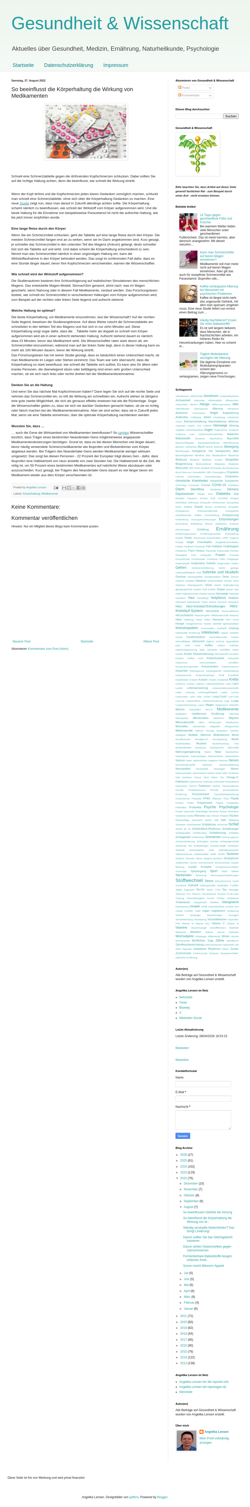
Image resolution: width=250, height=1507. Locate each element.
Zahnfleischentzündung (190, 944)
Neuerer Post (22, 641)
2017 (184, 1339)
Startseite (23, 65)
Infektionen (210, 632)
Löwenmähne (193, 700)
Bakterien (233, 434)
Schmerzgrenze (230, 837)
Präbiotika (181, 807)
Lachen (190, 683)
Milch (201, 722)
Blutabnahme (219, 455)
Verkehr (180, 915)
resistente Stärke (185, 815)
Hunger (180, 623)
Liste (199, 696)
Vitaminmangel (199, 927)
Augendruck (220, 429)
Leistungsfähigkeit (207, 692)
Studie (24, 203)
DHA (210, 494)
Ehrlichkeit (181, 502)
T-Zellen (234, 885)
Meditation (181, 713)
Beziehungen (183, 451)
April (187, 1291)
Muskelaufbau (183, 743)
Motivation (222, 730)
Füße (222, 559)
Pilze (226, 798)
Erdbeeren (221, 523)
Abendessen (182, 396)
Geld (198, 572)
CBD (208, 472)
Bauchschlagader (185, 442)
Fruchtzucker (198, 559)
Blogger (162, 1497)
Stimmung (200, 875)
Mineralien (182, 726)
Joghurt (210, 641)
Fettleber (217, 546)
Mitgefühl (215, 726)
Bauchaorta (216, 438)
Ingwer (224, 632)
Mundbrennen (183, 739)
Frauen (220, 555)
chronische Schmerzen (224, 480)
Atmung (234, 425)
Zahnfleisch (232, 940)
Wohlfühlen (198, 940)
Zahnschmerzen (213, 944)
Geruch (235, 576)
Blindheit (199, 455)
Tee (224, 889)
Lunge (235, 700)
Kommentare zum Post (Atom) (48, 649)
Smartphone (231, 858)
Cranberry (233, 485)
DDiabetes (215, 489)
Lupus (201, 705)
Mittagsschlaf (231, 726)
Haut (191, 598)
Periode (214, 790)
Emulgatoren (182, 510)
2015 (184, 1351)
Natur (189, 760)
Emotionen (220, 506)
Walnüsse (181, 932)
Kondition (234, 662)
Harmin (211, 593)
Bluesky (184, 1007)
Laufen (179, 688)
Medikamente (50, 493)
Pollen (190, 802)
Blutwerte (234, 464)
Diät (236, 493)
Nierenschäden (184, 773)
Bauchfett (233, 438)
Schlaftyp (234, 832)
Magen (210, 704)
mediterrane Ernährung (208, 713)
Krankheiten (182, 679)
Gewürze (200, 580)
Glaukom (180, 585)
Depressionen (185, 494)
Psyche (210, 807)
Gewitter (189, 580)
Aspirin (191, 425)
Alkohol (193, 404)
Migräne (234, 717)
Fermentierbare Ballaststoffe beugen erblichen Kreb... (207, 1257)
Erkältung (203, 529)
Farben (179, 546)
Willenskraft (214, 936)
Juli (186, 1273)
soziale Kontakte (200, 866)
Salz (223, 819)
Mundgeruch (201, 739)
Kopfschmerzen (230, 666)
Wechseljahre (185, 936)
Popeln (219, 802)
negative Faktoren (218, 760)
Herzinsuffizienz (230, 611)
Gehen (235, 563)
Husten (207, 623)
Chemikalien (194, 476)
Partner (216, 786)
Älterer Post (151, 641)
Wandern (195, 931)
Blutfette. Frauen (212, 459)
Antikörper (196, 417)
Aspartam (181, 425)
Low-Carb (233, 696)
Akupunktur (182, 404)
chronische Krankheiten (192, 480)
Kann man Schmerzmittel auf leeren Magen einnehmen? (217, 256)
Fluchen (234, 550)
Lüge (226, 700)
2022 (184, 1178)
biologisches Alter (227, 450)
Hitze (179, 619)
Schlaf (234, 824)
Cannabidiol (198, 472)
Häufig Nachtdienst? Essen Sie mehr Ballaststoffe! (218, 322)
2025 (184, 1160)
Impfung (234, 628)
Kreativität (222, 679)
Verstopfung (200, 919)
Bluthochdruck (203, 464)
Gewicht (180, 580)
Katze (235, 649)
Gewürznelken (215, 580)
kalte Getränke (208, 649)
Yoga (210, 940)
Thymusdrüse (209, 894)
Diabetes (223, 494)
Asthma (207, 425)
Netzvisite (185, 997)
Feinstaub (199, 546)
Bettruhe (218, 446)
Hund (236, 619)
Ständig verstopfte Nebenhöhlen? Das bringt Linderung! (208, 1229)
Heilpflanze (218, 598)
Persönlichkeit (200, 794)
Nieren (235, 768)
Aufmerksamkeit (194, 429)
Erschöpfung (232, 533)
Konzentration (210, 666)
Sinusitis (190, 858)
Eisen (179, 506)
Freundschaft (183, 559)
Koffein (191, 658)
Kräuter (203, 679)
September (191, 1201)
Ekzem (208, 506)
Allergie (204, 404)
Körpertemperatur (205, 675)
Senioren (233, 854)
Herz (179, 606)
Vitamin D (233, 923)
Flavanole (211, 550)
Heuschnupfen (202, 615)
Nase (218, 751)
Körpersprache (183, 675)
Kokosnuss (181, 662)
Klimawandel (221, 654)
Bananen (200, 438)
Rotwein (224, 815)
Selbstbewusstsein (229, 850)
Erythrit (179, 537)
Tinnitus (221, 894)
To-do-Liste (233, 894)
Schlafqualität (183, 832)
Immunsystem (187, 628)
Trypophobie (200, 902)
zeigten (123, 433)
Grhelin (212, 589)
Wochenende (183, 940)
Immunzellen (208, 628)
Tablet (179, 889)
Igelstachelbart (231, 623)
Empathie (233, 506)
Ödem (214, 777)
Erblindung (196, 523)
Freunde (234, 555)
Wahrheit (234, 927)
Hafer (178, 593)
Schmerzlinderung (185, 841)
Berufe (209, 446)
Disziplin (180, 498)
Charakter (233, 472)
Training (180, 898)
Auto (191, 434)
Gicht (236, 580)
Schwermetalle (218, 845)
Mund (235, 734)
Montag (210, 730)
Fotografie (205, 555)
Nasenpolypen (198, 756)
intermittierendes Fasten (224, 637)
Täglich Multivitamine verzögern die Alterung (215, 355)
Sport (213, 871)
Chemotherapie (213, 476)
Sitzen (199, 858)
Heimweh (181, 602)
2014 (184, 1357)
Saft (216, 820)
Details (201, 494)
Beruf (201, 446)
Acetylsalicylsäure (229, 396)
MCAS (208, 709)
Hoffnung (189, 619)
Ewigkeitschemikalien (227, 542)
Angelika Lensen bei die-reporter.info (204, 1382)
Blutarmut (233, 455)
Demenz (233, 489)
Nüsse (197, 777)
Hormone (217, 619)
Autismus (180, 434)
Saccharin (197, 820)
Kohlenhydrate (215, 658)
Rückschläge (182, 820)
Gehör (222, 568)
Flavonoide (223, 550)
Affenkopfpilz (215, 400)
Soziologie (181, 871)
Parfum (193, 786)
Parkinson (204, 785)
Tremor (211, 898)
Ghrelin (228, 580)
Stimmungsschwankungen (224, 875)
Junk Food (192, 645)
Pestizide (197, 798)
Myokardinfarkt (183, 747)
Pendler (180, 790)
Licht (192, 696)
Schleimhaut (198, 837)
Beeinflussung (231, 442)
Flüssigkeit (181, 555)
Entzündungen (229, 519)
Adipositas (199, 400)
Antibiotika (182, 417)
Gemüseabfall (195, 576)
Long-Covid (219, 696)
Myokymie (200, 747)
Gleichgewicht (195, 585)
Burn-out (186, 472)
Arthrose (233, 421)
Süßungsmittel (207, 885)
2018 (184, 1333)
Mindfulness (232, 722)
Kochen (180, 658)
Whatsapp (200, 936)
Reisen (223, 811)
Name (207, 751)
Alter (235, 404)
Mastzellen (195, 709)
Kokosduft (233, 658)
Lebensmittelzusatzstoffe (225, 688)
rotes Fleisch (212, 815)
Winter (226, 936)
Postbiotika (233, 802)
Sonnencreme (205, 862)
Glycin (217, 585)
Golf (205, 589)
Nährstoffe (233, 747)
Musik (235, 739)
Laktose (200, 683)
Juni (187, 1279)
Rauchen (213, 811)
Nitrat (218, 773)
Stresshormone (223, 881)
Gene (225, 576)
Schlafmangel (230, 828)
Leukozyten (182, 696)
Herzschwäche (184, 615)
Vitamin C (218, 923)
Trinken (221, 898)
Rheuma (199, 815)
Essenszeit (199, 537)
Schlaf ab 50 (183, 828)
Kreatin (212, 679)
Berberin (180, 446)
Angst (214, 413)
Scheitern (181, 824)
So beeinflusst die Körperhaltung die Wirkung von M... (207, 1219)
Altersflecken (182, 408)
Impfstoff (222, 628)
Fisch (191, 550)
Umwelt (195, 906)
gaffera (134, 1497)
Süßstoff (193, 885)
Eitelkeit (188, 506)
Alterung (218, 408)
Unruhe (229, 906)
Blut (208, 455)
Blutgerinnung (184, 463)
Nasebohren (232, 751)
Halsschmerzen (190, 593)
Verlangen (195, 915)
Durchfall (223, 498)
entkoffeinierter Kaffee (189, 515)
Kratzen (193, 679)
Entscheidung (212, 515)
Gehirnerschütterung (203, 568)
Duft (213, 498)
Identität (217, 623)
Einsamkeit (233, 502)
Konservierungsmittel (187, 666)
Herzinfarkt (212, 610)
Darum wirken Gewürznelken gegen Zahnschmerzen (207, 1248)
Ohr (222, 777)
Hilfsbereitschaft (219, 615)
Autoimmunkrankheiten (210, 434)
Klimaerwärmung (203, 653)
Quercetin (189, 811)
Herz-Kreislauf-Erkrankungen (206, 606)
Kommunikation (207, 662)
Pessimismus (183, 798)
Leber (179, 692)
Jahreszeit (198, 641)
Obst (206, 777)
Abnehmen (211, 396)
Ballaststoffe (183, 438)
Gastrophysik (183, 563)
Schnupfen (202, 841)
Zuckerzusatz (200, 953)
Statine (235, 871)
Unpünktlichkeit (216, 906)
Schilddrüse (209, 824)
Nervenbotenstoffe (185, 764)
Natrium (180, 760)
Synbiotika (222, 885)
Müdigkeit (181, 735)
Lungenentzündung (186, 705)
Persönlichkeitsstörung (226, 794)
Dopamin (192, 498)
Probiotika (195, 807)
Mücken (234, 730)
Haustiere (181, 598)
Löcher (207, 696)
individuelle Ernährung (188, 632)
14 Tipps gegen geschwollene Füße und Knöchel (216, 218)
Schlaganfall (183, 837)
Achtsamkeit (183, 400)
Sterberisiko (183, 875)
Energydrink (232, 510)
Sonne (193, 862)
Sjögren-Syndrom (213, 858)
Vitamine (181, 927)
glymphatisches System (188, 589)
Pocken (180, 802)
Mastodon (182, 1048)
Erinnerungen (183, 529)
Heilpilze (233, 597)
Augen (208, 430)
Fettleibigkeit (231, 546)
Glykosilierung (231, 585)
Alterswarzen (201, 408)
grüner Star (232, 589)
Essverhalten (214, 537)
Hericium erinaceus (228, 602)
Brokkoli (205, 468)
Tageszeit (189, 889)
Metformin (218, 718)
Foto (193, 555)
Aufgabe (180, 429)
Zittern (225, 949)
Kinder (188, 653)
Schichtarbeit (194, 824)
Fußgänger (233, 559)
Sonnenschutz (222, 862)
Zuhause (213, 953)
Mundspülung (220, 739)
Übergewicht (230, 902)
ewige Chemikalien (199, 542)
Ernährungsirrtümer (186, 533)
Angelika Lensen (217, 1432)
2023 (184, 1172)
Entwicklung (182, 519)
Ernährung (227, 528)
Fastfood (188, 546)
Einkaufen (205, 502)
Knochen (234, 654)
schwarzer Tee (184, 845)
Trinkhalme (233, 898)
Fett (208, 546)
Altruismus (233, 408)
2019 (184, 1328)
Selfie (213, 854)
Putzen (179, 811)
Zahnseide (228, 944)
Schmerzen (213, 837)
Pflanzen (216, 798)
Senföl (221, 854)
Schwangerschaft (229, 841)
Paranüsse (181, 786)
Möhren (199, 730)
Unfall (204, 906)
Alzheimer (182, 412)
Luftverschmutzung (212, 700)
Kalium (221, 645)
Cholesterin (232, 476)
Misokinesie (199, 726)
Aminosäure (198, 413)
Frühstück (212, 559)
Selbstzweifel (201, 854)
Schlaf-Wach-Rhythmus (206, 828)
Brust (178, 472)
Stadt (224, 871)
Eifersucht (193, 502)
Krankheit (233, 675)
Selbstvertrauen (184, 854)
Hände (203, 593)
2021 (184, 1316)
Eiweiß (198, 506)
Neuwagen (219, 768)
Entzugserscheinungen (203, 519)
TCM (217, 889)
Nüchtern (187, 777)
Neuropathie (183, 768)
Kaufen (179, 654)
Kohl (200, 658)
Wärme (209, 932)
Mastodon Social (190, 1018)
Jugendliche (232, 641)
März (187, 1297)
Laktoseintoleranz (215, 683)
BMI (191, 468)
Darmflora (197, 489)
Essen (188, 537)
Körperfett (181, 670)
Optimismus (195, 781)
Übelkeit (214, 902)
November (191, 1189)
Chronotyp (181, 485)
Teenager (234, 889)
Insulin (179, 637)
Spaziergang (198, 871)
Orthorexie (218, 781)
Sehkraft (180, 850)
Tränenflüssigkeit (195, 898)
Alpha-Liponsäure (221, 404)
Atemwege (220, 425)
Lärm (235, 683)
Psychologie (229, 807)
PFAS (206, 798)
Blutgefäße (232, 459)
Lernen (235, 692)
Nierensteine (199, 773)
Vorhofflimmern (218, 927)
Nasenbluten (182, 756)
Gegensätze (223, 563)
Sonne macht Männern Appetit (203, 1266)
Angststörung (230, 412)
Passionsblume (230, 786)
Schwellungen (201, 845)
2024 (184, 1166)
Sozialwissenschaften (227, 867)
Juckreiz (219, 641)
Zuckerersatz (183, 953)
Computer (194, 485)
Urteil (197, 910)
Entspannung (230, 515)
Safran (208, 820)
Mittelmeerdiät (184, 730)
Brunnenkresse (230, 468)
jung (178, 645)
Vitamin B (187, 923)
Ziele (178, 949)
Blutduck (194, 459)
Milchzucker (215, 722)
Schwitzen (233, 845)
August (189, 1207)
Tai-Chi (200, 889)
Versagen (233, 915)
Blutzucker (182, 467)
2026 (184, 1154)
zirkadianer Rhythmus (206, 948)
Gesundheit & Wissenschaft (120, 23)
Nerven (234, 760)
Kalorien (234, 645)
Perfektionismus (197, 790)
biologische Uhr (202, 450)
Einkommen (219, 502)
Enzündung (182, 523)
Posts (184, 88)
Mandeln (234, 705)
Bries (197, 468)
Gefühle (211, 563)
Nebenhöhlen (200, 760)
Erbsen (209, 523)
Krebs (234, 679)
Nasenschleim (215, 756)
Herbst (212, 602)
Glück (208, 584)
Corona (205, 485)
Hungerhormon (194, 623)
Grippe (221, 589)
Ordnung (207, 781)
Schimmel (222, 824)
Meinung (234, 713)
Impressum (115, 65)
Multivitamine (221, 734)
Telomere (180, 894)
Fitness (200, 550)
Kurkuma (180, 683)
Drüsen (204, 498)
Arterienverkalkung (195, 421)
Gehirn (181, 568)
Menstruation (201, 717)
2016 (184, 1345)
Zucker (234, 948)
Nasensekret (232, 756)
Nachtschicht (217, 747)
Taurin (210, 889)
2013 (184, 1363)
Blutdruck (181, 459)
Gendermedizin (212, 576)
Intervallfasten (183, 641)
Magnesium (221, 705)
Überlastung (182, 906)
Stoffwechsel (189, 880)
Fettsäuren (181, 550)
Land (228, 683)
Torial (183, 1002)
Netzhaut (207, 764)
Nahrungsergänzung (188, 751)
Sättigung (233, 820)
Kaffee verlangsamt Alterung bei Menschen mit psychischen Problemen (219, 290)
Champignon (219, 472)
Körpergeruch (196, 670)
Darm (180, 489)
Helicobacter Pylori (197, 602)
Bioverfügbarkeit (184, 455)
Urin (236, 906)
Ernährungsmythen (211, 533)
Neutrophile (202, 768)
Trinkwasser (183, 902)
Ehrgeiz (235, 498)
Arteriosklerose (217, 421)
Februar (189, 1302)
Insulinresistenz (195, 636)
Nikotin (211, 773)
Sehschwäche (196, 850)
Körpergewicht (213, 670)
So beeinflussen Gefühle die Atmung (207, 1212)
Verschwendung (184, 919)
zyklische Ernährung (186, 957)
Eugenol (234, 537)
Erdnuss (234, 523)
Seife (211, 850)
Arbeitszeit (233, 417)
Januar (189, 1308)
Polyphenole (204, 802)
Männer (180, 709)
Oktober (189, 1195)
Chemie (180, 476)
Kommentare (188, 95)
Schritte (214, 841)
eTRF (225, 537)
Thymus (196, 894)
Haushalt (234, 593)
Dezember (191, 1183)
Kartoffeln (225, 649)
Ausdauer (233, 429)
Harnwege (222, 593)
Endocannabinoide (207, 510)
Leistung (189, 692)
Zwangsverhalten (229, 953)
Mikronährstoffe (185, 722)
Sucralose (181, 885)
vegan (205, 910)
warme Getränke (228, 932)
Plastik (235, 798)
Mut (237, 743)
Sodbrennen (182, 862)
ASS (199, 425)
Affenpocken (232, 400)
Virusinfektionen (217, 919)
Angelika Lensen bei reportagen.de (202, 1387)
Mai (187, 1285)
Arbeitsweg (219, 417)
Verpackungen (214, 915)
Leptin (224, 692)
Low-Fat (180, 700)
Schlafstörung (217, 832)
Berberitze (191, 446)
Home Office (203, 619)
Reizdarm (233, 811)
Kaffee (209, 645)
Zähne (219, 940)
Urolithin (188, 910)
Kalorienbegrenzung (186, 649)
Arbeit (207, 417)
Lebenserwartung (197, 687)
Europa (179, 542)
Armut (179, 421)
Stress (209, 881)
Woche (235, 936)
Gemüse (181, 576)
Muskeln (201, 743)
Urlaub (179, 910)
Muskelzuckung (220, 743)
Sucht (235, 881)
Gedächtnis (198, 563)
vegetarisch (218, 910)
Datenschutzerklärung (68, 65)
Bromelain (216, 468)
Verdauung (233, 910)
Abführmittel (196, 396)
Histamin (234, 615)
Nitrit (224, 773)
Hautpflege (203, 598)
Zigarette (187, 949)
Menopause (182, 718)
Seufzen (180, 858)
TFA (188, 894)
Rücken (234, 815)
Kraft (221, 675)
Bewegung (231, 446)
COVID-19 (219, 485)
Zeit (237, 944)
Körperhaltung (31, 493)
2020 (184, 1322)
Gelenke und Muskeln (221, 572)
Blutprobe (220, 464)
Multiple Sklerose (199, 734)
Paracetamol (232, 781)
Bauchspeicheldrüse (209, 442)
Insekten (234, 632)
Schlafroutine (200, 832)
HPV (228, 619)
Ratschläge (202, 811)
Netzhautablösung (229, 764)
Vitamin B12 (202, 923)
